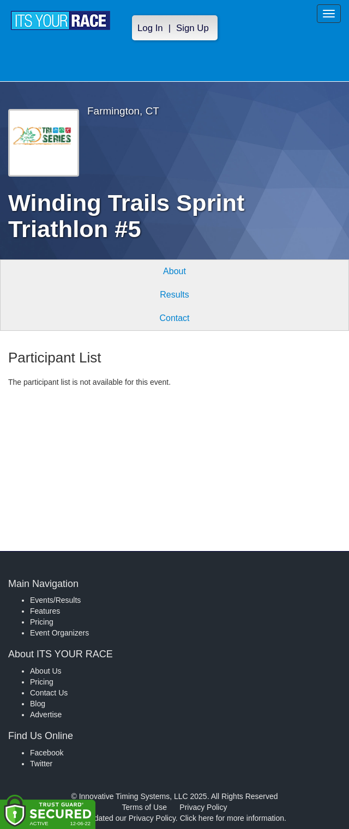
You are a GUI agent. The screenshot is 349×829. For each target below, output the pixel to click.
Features (45, 611)
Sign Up (192, 28)
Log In (150, 28)
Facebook (46, 752)
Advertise (46, 714)
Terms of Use (144, 807)
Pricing (41, 622)
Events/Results (55, 600)
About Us (46, 671)
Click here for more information (232, 818)
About (174, 271)
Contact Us (49, 692)
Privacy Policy (203, 807)
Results (174, 294)
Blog (37, 703)
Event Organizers (59, 632)
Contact (174, 318)
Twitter (41, 763)
